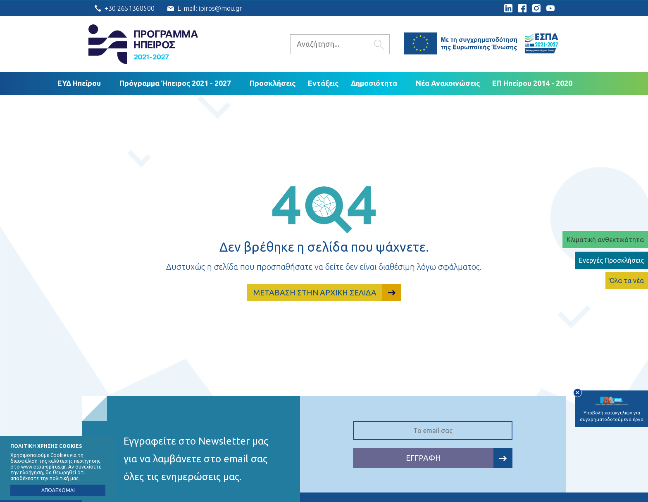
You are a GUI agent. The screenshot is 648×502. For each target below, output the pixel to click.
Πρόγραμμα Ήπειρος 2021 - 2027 (175, 83)
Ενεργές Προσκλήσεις (611, 260)
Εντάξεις (323, 83)
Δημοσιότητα (374, 83)
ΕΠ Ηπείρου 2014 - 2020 (532, 83)
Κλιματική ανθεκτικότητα (605, 239)
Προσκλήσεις (272, 83)
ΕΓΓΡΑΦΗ (459, 458)
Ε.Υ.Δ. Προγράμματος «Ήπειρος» (143, 44)
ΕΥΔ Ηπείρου (79, 83)
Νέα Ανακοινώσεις (448, 83)
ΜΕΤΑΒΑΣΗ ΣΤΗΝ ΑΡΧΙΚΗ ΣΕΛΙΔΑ (327, 292)
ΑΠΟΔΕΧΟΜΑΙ (58, 490)
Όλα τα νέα (627, 280)
